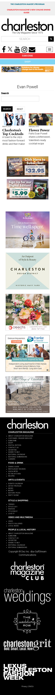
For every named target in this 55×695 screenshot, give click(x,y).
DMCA (31, 686)
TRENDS (11, 504)
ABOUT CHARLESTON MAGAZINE (20, 436)
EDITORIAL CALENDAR (16, 454)
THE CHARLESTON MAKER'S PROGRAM (28, 4)
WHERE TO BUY (14, 452)
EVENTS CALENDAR (15, 484)
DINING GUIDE (13, 467)
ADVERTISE (12, 450)
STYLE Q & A (12, 507)
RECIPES (11, 476)
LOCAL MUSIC (13, 526)
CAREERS (11, 459)
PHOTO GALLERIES (15, 524)
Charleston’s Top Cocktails (12, 132)
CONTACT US (13, 448)
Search (5, 93)
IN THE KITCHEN (14, 474)
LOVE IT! (11, 514)
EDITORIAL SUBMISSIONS (17, 457)
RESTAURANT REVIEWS (17, 469)
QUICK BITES (13, 471)
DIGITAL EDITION (14, 445)
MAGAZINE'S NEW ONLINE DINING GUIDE (28, 11)
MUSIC (10, 488)
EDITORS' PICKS (14, 493)
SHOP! (27, 62)
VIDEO (10, 521)
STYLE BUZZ (12, 511)
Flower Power (39, 130)
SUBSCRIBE (27, 56)
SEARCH (7, 109)
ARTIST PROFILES (14, 486)
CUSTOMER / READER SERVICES (20, 438)
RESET (20, 109)
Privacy (24, 686)
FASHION (11, 509)
